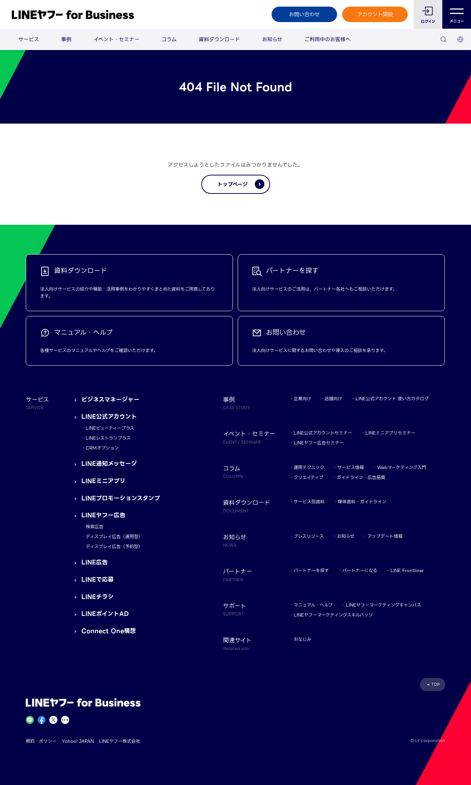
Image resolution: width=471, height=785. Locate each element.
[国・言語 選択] (460, 39)
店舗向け (333, 398)
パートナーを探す (311, 570)
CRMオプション (102, 447)
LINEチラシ (97, 596)
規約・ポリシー (41, 741)
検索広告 (94, 526)
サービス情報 (350, 467)
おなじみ (302, 639)
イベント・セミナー (116, 39)
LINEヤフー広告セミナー (319, 442)
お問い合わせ (304, 14)
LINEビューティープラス (110, 428)
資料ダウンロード (219, 39)
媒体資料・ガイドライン (362, 501)
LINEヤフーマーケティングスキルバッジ (333, 614)
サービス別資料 (309, 501)
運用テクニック (309, 467)
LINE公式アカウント (109, 416)
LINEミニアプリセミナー (390, 432)
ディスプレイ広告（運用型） (114, 536)
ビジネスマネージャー (110, 399)
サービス (28, 39)
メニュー (457, 14)
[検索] (443, 39)
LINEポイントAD (105, 613)
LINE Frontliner (407, 570)
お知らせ (272, 39)
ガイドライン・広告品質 (361, 477)
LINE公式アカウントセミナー (323, 432)
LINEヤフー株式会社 (119, 741)
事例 (66, 39)
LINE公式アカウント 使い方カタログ (392, 398)
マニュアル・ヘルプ (313, 604)
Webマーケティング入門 (401, 467)
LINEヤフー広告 (103, 515)
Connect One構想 (108, 631)
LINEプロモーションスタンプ (120, 498)
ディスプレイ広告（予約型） (114, 546)
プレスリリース (309, 536)
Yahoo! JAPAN (78, 741)
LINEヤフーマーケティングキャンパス (383, 604)
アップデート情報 (385, 536)
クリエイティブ (308, 477)
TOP (435, 684)
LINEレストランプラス (108, 437)
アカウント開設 (375, 14)
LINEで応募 (97, 579)
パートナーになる (359, 570)
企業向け (302, 398)
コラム (169, 39)
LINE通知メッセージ (109, 463)
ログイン (428, 21)
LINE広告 (94, 562)
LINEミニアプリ (103, 481)
